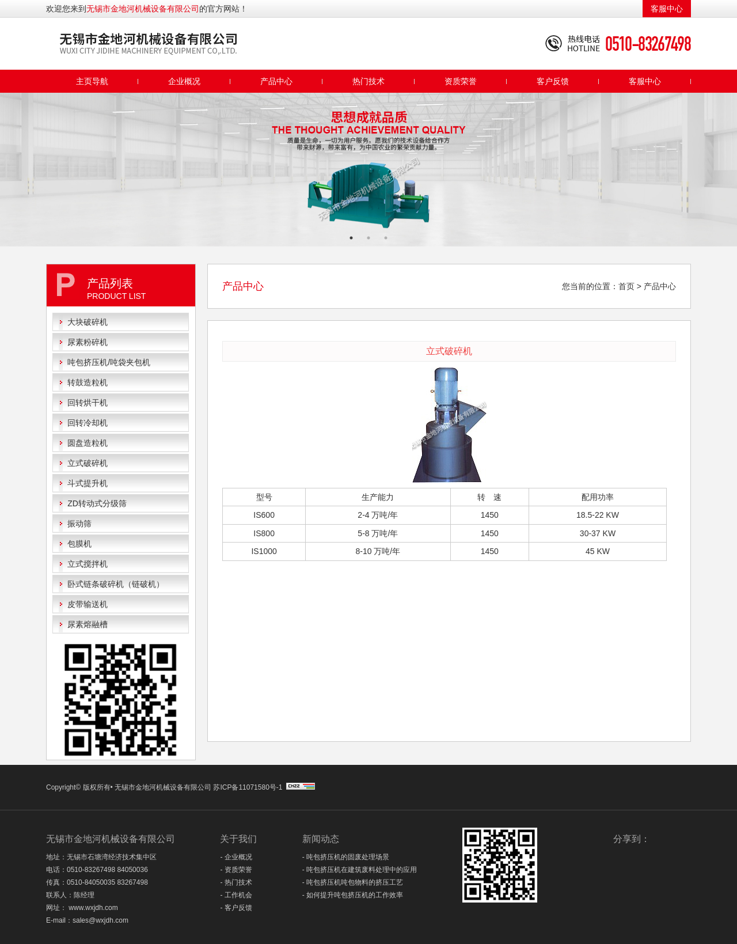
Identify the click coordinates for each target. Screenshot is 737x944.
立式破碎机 (87, 463)
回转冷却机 (87, 422)
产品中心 (276, 81)
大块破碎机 (87, 322)
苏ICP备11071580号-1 (248, 787)
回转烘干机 (87, 402)
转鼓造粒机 (87, 382)
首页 (626, 286)
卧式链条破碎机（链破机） (115, 584)
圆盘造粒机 (87, 443)
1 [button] (351, 238)
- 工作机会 (236, 895)
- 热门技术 (236, 882)
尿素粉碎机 (87, 342)
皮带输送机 (87, 604)
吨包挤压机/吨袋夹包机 (108, 362)
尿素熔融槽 (87, 624)
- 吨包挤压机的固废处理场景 (345, 857)
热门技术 (368, 81)
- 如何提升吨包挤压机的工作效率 (352, 895)
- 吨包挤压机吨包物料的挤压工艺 (352, 882)
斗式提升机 (87, 483)
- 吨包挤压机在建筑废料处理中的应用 (359, 870)
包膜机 (79, 543)
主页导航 (92, 81)
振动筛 (79, 523)
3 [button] (386, 238)
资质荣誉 (461, 81)
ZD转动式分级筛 (97, 503)
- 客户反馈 (236, 908)
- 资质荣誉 (236, 870)
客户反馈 (553, 81)
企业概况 (184, 81)
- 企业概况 (236, 857)
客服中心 (667, 8)
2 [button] (368, 238)
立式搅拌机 (87, 563)
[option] (368, 170)
